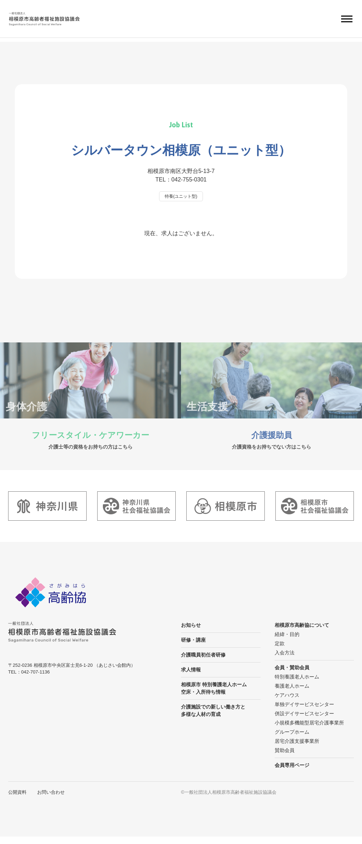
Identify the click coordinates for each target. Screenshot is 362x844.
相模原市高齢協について (302, 632)
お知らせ (191, 632)
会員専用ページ (292, 772)
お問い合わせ (51, 799)
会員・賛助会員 (292, 675)
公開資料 (17, 799)
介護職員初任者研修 (203, 662)
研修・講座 (193, 647)
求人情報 (191, 677)
